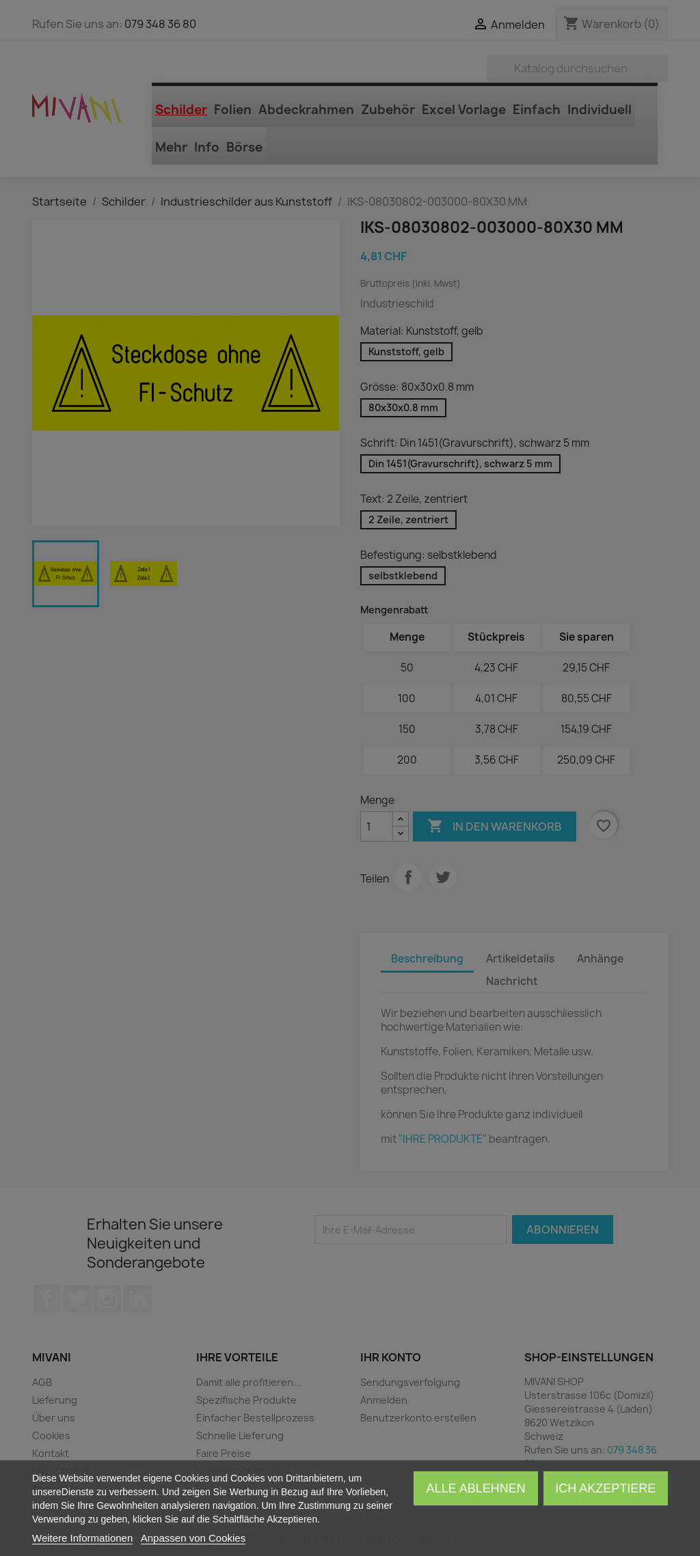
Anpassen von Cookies (193, 1538)
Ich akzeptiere (605, 1488)
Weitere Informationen (82, 1538)
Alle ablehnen (476, 1488)
